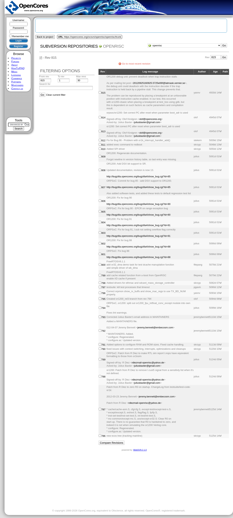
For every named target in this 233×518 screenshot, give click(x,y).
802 (103, 243)
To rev (61, 76)
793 (103, 317)
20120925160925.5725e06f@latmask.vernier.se (159, 83)
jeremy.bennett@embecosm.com (155, 327)
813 (103, 131)
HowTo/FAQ (18, 68)
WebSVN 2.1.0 (140, 450)
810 (103, 149)
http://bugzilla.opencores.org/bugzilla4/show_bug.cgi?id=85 (139, 176)
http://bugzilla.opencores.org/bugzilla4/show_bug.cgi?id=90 (139, 204)
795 (103, 299)
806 (103, 201)
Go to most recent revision (136, 63)
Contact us (17, 88)
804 (103, 222)
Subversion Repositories (69, 46)
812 (103, 140)
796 (103, 293)
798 (103, 283)
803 (103, 233)
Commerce (16, 78)
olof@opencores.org (150, 119)
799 (103, 275)
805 (103, 211)
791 (103, 344)
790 (103, 349)
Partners (16, 81)
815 (103, 92)
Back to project (45, 36)
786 (103, 436)
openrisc (113, 46)
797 (103, 287)
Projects (16, 58)
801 (103, 254)
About (14, 64)
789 (103, 359)
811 (103, 144)
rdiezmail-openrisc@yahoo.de (148, 362)
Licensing (16, 75)
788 (103, 376)
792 (103, 330)
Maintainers (17, 85)
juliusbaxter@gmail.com (147, 122)
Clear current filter (55, 94)
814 (103, 117)
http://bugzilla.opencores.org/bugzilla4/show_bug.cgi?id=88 (139, 246)
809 (103, 156)
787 (103, 409)
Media (14, 71)
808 (103, 170)
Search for (44, 84)
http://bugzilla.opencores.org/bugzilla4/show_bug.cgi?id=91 (139, 225)
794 (103, 308)
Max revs (81, 76)
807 (103, 187)
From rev (44, 76)
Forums (15, 61)
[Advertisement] (18, 104)
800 (103, 264)
